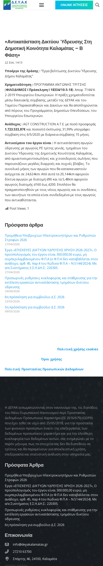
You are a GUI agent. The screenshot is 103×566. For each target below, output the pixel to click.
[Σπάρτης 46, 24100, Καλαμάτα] (9, 559)
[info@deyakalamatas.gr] (9, 544)
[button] (97, 5)
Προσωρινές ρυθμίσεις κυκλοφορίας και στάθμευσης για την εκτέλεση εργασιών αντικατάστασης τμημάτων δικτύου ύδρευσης (51, 282)
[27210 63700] (9, 551)
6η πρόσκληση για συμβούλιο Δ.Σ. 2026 (34, 297)
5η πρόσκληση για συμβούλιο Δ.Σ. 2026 (34, 307)
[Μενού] (42, 5)
